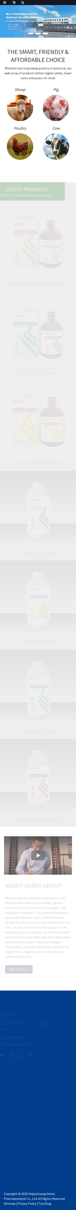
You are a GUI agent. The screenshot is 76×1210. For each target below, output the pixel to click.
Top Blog (45, 1203)
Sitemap (9, 1203)
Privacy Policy (27, 1203)
